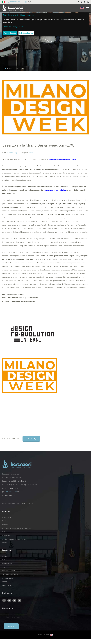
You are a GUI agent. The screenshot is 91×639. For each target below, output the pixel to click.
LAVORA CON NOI (6, 585)
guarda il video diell (55, 159)
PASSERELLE (5, 524)
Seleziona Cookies (26, 33)
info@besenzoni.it (32, 2)
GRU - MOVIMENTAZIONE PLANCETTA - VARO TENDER (16, 528)
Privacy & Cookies (8, 503)
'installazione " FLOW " (69, 159)
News (23, 68)
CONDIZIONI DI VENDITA (9, 571)
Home (17, 68)
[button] (3, 2)
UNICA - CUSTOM (7, 535)
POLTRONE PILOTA (6, 517)
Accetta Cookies (10, 33)
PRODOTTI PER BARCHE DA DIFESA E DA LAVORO (14, 539)
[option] (45, 109)
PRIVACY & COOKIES (7, 578)
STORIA (4, 567)
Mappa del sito (21, 503)
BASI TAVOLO (5, 521)
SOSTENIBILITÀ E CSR (7, 563)
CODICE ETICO (6, 560)
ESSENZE (4, 543)
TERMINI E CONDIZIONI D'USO (10, 574)
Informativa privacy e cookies (13, 27)
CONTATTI (4, 581)
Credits (31, 503)
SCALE (3, 532)
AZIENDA (4, 556)
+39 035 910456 (14, 2)
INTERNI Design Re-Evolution (54, 190)
